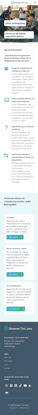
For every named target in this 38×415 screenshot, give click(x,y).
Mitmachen (8, 361)
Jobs (6, 364)
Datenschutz (24, 408)
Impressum (13, 408)
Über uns (7, 357)
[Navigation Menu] (35, 2)
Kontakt (7, 368)
